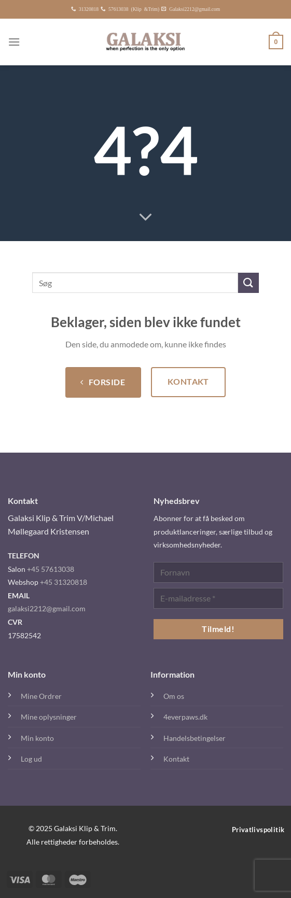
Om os (173, 696)
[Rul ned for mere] (145, 217)
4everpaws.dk (185, 716)
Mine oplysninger (49, 716)
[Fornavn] (219, 572)
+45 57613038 (50, 569)
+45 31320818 (63, 582)
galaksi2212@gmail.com (47, 608)
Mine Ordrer (41, 696)
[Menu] (14, 41)
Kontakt (176, 758)
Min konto (37, 738)
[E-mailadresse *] (219, 598)
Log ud (31, 758)
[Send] (248, 283)
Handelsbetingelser (194, 738)
